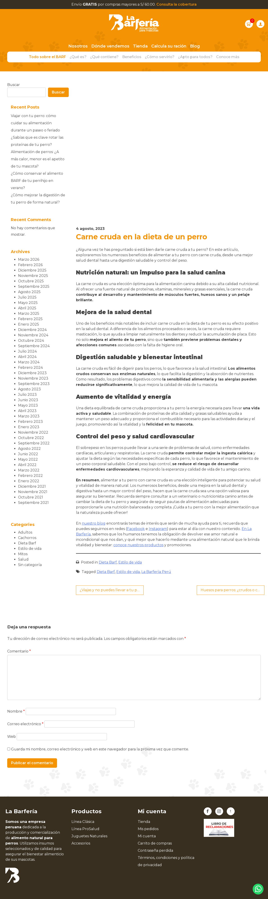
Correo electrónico (25, 724)
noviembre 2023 (33, 378)
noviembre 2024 (33, 335)
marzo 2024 (28, 362)
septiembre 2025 (33, 286)
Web (11, 736)
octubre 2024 (31, 340)
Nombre (16, 711)
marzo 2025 (28, 313)
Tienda (140, 46)
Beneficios (131, 57)
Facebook (136, 529)
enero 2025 (28, 324)
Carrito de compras (155, 843)
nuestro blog (93, 523)
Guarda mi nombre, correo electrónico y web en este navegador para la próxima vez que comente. (100, 749)
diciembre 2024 (32, 330)
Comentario (19, 651)
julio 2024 (27, 351)
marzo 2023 (28, 416)
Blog (195, 46)
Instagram (158, 529)
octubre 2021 (30, 497)
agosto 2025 (29, 292)
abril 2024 (27, 357)
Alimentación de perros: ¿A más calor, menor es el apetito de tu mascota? (37, 159)
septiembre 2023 (34, 384)
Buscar (13, 85)
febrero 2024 (30, 367)
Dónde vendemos (110, 46)
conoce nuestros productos (138, 545)
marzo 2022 (28, 470)
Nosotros (78, 46)
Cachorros (27, 538)
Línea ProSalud (85, 829)
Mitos (22, 554)
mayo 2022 (28, 459)
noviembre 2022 (33, 432)
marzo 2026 (28, 259)
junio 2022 (28, 454)
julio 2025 (27, 297)
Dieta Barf (108, 562)
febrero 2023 (30, 421)
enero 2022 (28, 481)
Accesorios (80, 843)
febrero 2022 (30, 475)
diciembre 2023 (32, 373)
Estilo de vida (130, 562)
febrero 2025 (30, 319)
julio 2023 (27, 394)
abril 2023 (27, 411)
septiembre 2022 (34, 443)
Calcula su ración (168, 46)
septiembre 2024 (34, 346)
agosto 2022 (29, 448)
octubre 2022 (31, 438)
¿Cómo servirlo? (159, 57)
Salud (23, 559)
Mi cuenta (147, 836)
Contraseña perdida (155, 850)
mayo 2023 (28, 405)
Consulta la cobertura (176, 4)
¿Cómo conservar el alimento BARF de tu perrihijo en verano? (37, 180)
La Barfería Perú (156, 572)
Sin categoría (30, 565)
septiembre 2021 (33, 502)
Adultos (25, 532)
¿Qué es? (78, 57)
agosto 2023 (29, 389)
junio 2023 (28, 400)
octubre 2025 (31, 281)
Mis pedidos (148, 829)
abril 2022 (27, 465)
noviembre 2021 (32, 492)
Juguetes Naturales (89, 836)
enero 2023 (28, 427)
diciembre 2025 (32, 270)
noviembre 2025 (33, 276)
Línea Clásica (82, 822)
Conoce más (227, 57)
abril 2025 (27, 308)
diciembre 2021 (32, 486)
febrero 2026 (30, 265)
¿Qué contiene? (104, 57)
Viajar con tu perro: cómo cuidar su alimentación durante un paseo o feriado (35, 123)
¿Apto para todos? (195, 57)
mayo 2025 (28, 303)
